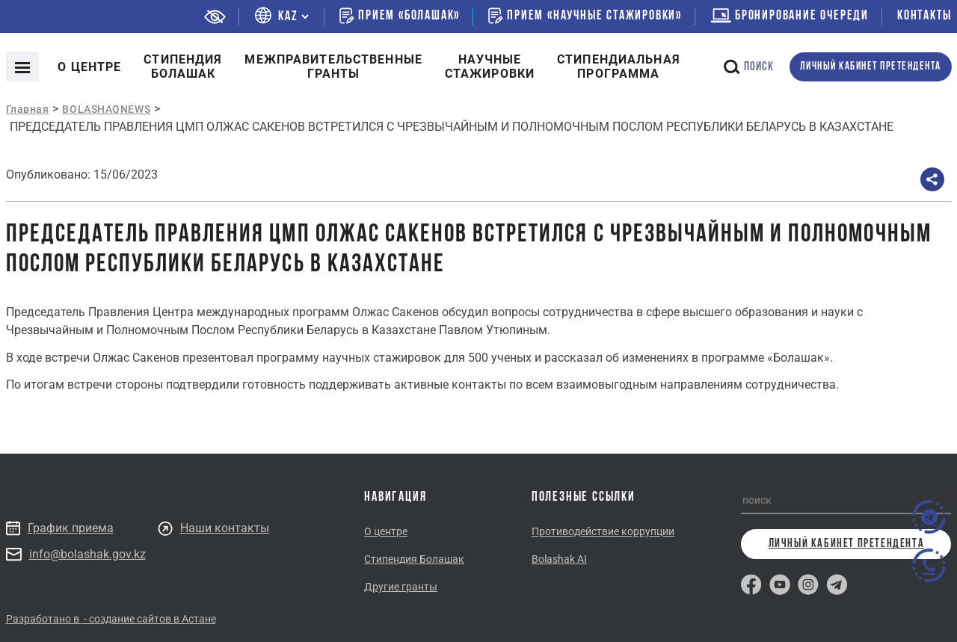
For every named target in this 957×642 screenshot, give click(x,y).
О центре (89, 67)
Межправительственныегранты (333, 66)
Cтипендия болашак (183, 66)
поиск (749, 67)
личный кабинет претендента (870, 66)
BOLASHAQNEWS (106, 109)
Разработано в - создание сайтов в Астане (111, 619)
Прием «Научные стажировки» (585, 15)
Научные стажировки (490, 66)
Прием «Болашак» (399, 15)
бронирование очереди (789, 16)
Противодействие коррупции (603, 531)
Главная (27, 109)
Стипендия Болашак (414, 559)
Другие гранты (400, 587)
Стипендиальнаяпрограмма (618, 66)
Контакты (924, 16)
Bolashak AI (559, 559)
